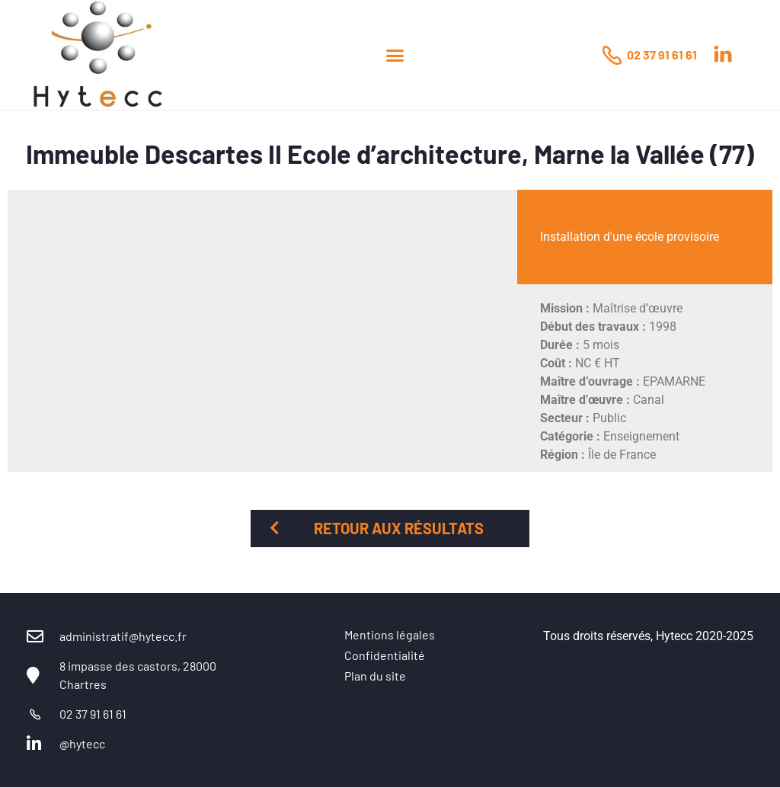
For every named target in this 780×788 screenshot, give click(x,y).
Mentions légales (389, 634)
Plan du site (375, 675)
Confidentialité (384, 655)
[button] (395, 54)
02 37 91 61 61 (662, 54)
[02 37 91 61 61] (611, 55)
